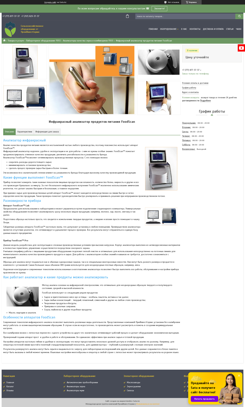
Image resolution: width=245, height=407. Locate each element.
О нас (184, 29)
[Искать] (239, 16)
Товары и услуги (16, 40)
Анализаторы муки (75, 390)
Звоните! (159, 8)
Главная (153, 29)
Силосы (130, 390)
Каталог (10, 386)
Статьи (229, 29)
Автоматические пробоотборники (82, 382)
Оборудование (168, 29)
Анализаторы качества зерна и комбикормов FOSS (88, 40)
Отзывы (10, 390)
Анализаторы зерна (76, 386)
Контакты (195, 29)
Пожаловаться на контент (148, 404)
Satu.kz (136, 401)
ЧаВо (238, 29)
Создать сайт (50, 2)
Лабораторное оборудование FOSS (43, 40)
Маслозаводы (133, 382)
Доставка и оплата (213, 29)
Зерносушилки (134, 386)
